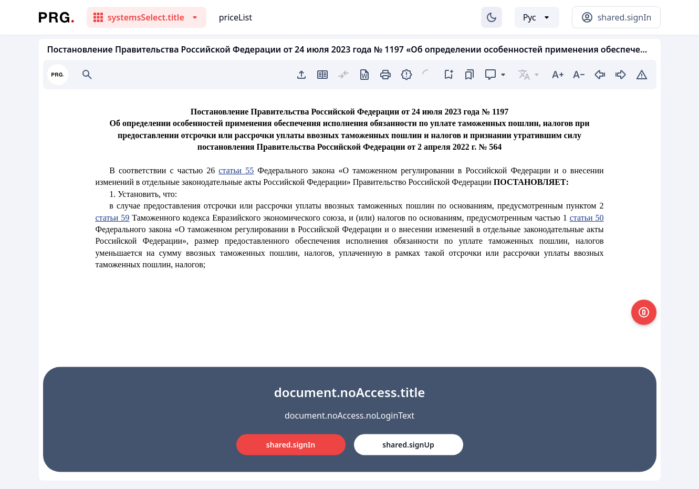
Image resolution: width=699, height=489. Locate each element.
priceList (235, 17)
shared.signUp (408, 445)
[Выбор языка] (537, 17)
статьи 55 (236, 170)
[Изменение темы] (491, 17)
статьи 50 (587, 217)
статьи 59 (113, 217)
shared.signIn (290, 445)
